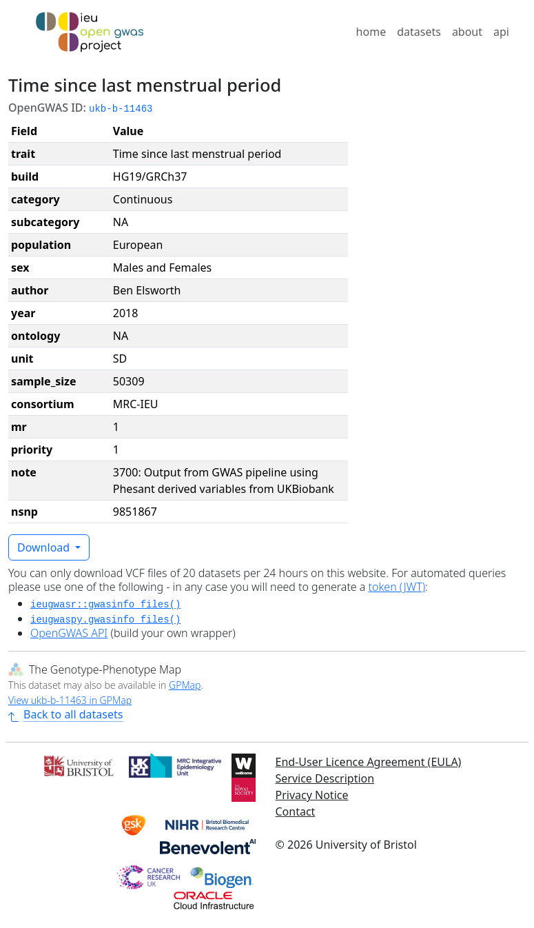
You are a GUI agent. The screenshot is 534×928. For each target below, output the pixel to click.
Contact (296, 811)
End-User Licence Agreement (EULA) (369, 761)
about (467, 31)
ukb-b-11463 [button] (120, 108)
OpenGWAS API (68, 632)
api (501, 31)
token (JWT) (397, 586)
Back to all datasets (65, 714)
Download (44, 547)
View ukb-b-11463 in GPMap (70, 700)
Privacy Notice (312, 795)
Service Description (325, 778)
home (371, 31)
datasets (419, 31)
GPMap (185, 685)
